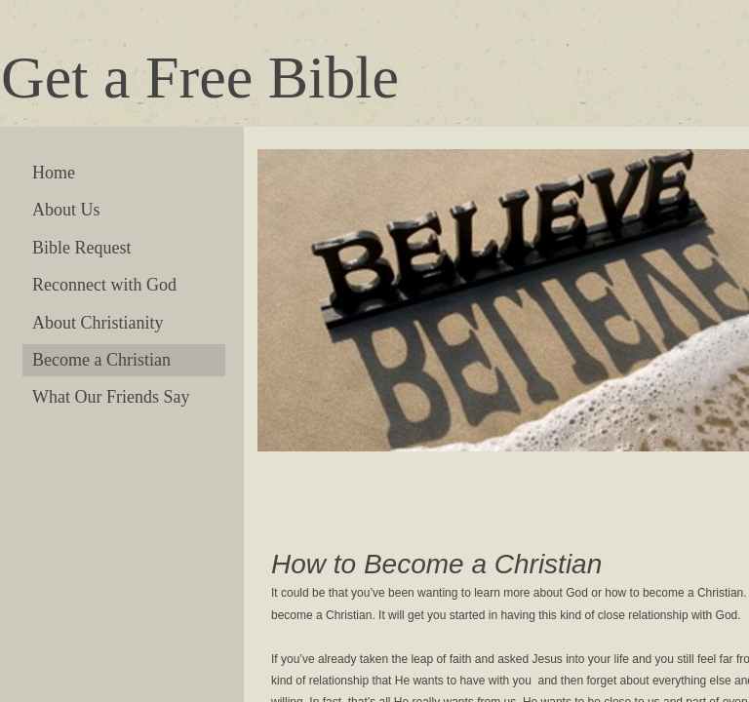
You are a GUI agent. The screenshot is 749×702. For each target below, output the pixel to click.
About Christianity (98, 322)
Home (53, 172)
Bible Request (82, 247)
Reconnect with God (104, 284)
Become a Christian (101, 360)
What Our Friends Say (110, 397)
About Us (66, 209)
